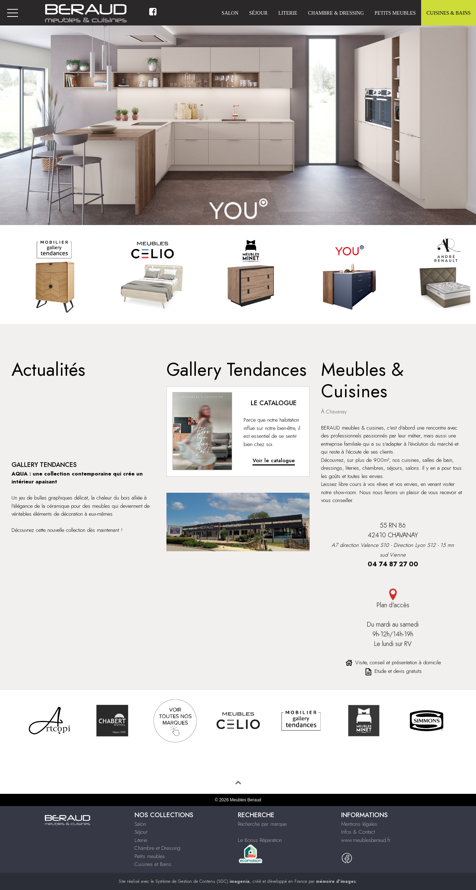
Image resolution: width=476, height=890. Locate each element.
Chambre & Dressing (336, 13)
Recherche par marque (262, 824)
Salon (230, 13)
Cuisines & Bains (448, 13)
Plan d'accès (393, 599)
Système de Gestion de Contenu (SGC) (202, 881)
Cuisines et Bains (153, 864)
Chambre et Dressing (157, 848)
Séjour (258, 13)
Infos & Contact (358, 832)
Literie (287, 13)
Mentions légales (359, 824)
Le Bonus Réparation (260, 840)
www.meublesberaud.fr (366, 840)
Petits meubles (395, 13)
